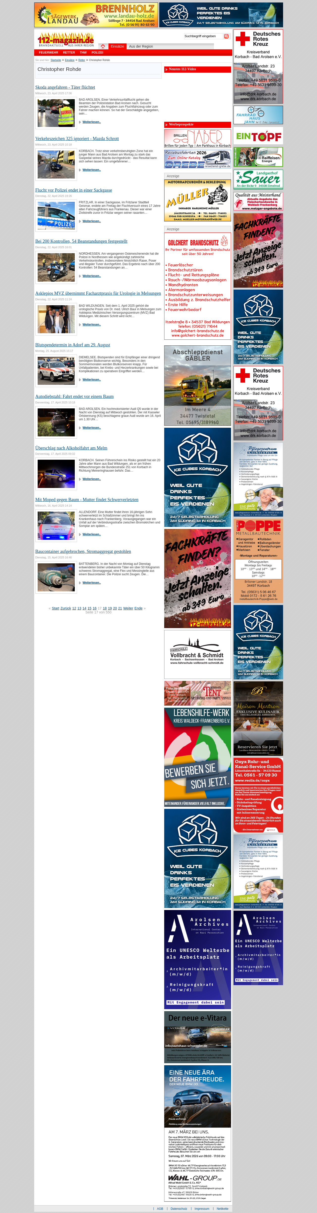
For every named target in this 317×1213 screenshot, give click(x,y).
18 (105, 608)
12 (74, 608)
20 (115, 608)
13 (79, 608)
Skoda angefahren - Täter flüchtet (65, 87)
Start (55, 608)
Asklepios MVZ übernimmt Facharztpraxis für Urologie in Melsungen (98, 293)
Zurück (65, 608)
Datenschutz (179, 1209)
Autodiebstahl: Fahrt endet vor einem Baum (74, 396)
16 (95, 608)
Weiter (128, 608)
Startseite (56, 60)
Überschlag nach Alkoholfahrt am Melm (71, 448)
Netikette (222, 1209)
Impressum (202, 1209)
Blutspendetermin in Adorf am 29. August (72, 344)
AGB (160, 1209)
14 (84, 608)
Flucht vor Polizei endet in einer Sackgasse (73, 190)
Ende (138, 608)
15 (90, 608)
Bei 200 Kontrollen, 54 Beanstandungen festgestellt (81, 241)
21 (120, 608)
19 (110, 608)
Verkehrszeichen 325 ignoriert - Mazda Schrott (77, 138)
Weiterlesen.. (92, 122)
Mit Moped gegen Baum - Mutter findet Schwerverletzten (86, 499)
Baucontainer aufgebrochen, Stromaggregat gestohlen (83, 551)
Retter (82, 60)
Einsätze (69, 60)
